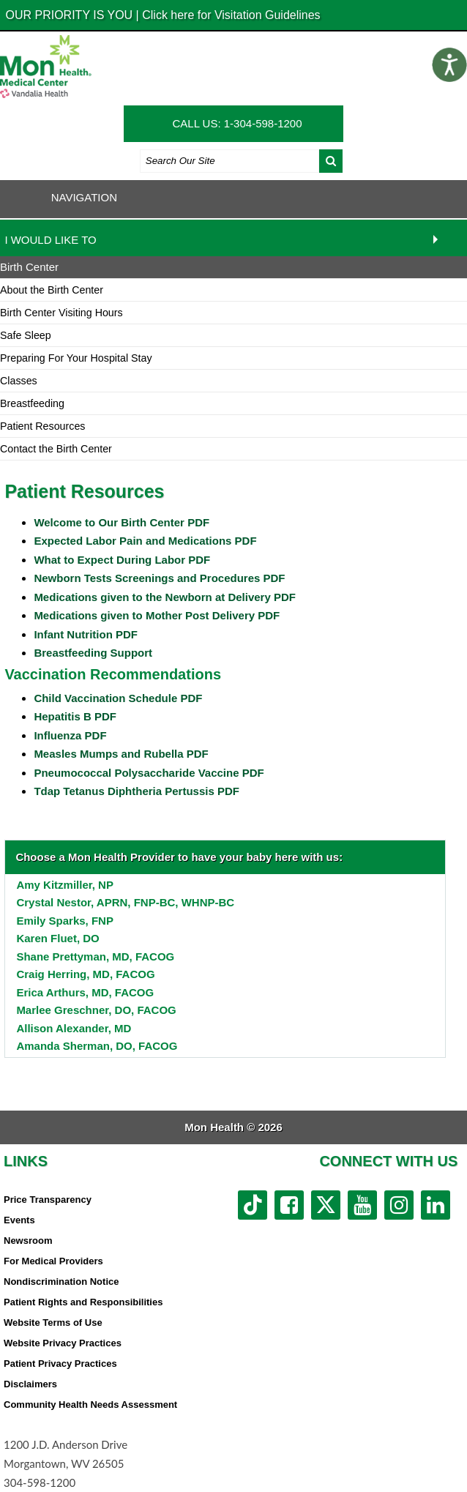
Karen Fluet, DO (57, 938)
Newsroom (28, 1240)
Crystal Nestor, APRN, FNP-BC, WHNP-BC (125, 902)
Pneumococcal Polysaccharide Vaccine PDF (149, 772)
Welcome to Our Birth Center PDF (121, 522)
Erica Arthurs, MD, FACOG (85, 992)
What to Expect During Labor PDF (122, 559)
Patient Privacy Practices (60, 1363)
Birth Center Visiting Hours (61, 312)
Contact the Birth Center (56, 449)
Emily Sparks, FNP (64, 920)
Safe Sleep (25, 335)
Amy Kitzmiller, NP (64, 885)
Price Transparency (47, 1199)
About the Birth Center (51, 290)
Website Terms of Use (53, 1322)
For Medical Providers (53, 1261)
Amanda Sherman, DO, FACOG (96, 1046)
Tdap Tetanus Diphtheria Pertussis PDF (136, 791)
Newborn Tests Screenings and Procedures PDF (159, 578)
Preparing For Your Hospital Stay (76, 358)
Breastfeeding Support (93, 652)
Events (19, 1220)
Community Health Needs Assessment (90, 1404)
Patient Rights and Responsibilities (83, 1302)
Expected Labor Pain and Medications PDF (145, 540)
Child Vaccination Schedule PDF (118, 698)
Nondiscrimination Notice (61, 1281)
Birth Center (29, 267)
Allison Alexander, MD (73, 1028)
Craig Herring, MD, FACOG (85, 974)
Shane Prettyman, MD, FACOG (95, 956)
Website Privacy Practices (63, 1343)
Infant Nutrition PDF (86, 634)
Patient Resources (42, 426)
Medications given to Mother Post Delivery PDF (157, 615)
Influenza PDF (70, 735)
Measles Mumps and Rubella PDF (121, 753)
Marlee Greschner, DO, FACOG (96, 1010)
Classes (18, 381)
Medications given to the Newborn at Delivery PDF (165, 597)
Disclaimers (30, 1384)
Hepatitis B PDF (75, 716)
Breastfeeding (32, 403)
